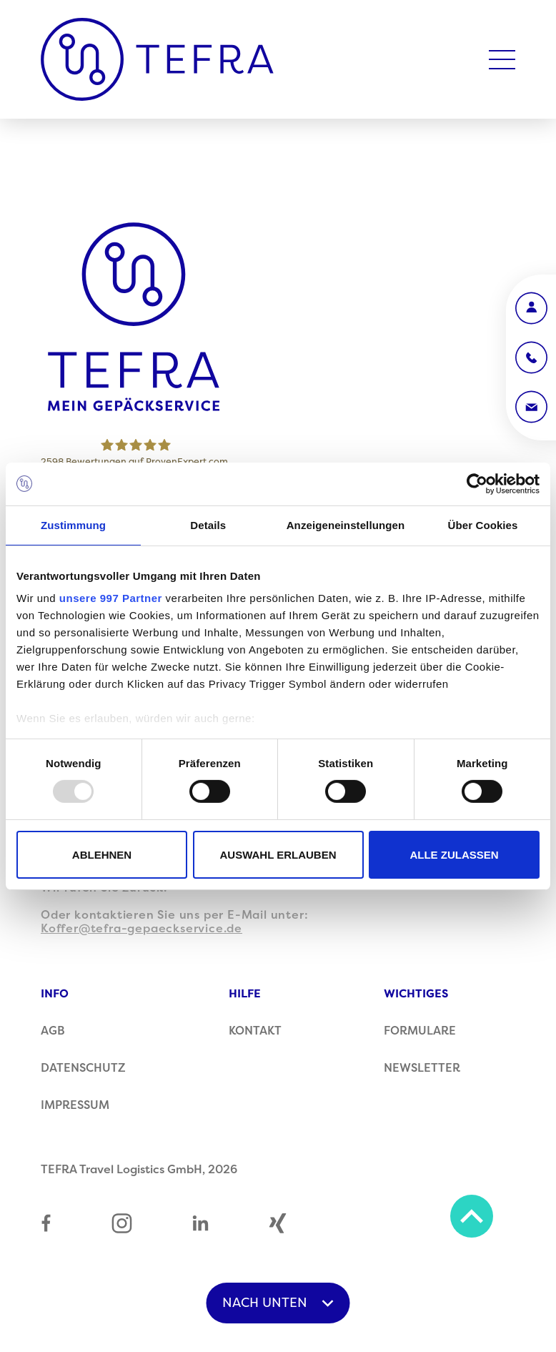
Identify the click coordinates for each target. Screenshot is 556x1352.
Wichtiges (416, 994)
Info (55, 994)
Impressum (75, 1105)
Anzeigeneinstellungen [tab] (345, 524)
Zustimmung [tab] (73, 524)
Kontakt (255, 1031)
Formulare (420, 1031)
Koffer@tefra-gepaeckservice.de (141, 929)
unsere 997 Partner (110, 598)
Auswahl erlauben (277, 855)
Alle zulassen (453, 855)
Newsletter (422, 1068)
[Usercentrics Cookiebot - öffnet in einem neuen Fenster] (477, 483)
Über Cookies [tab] (483, 524)
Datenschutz (83, 1068)
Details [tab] (208, 524)
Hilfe (245, 994)
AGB (53, 1031)
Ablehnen (101, 855)
